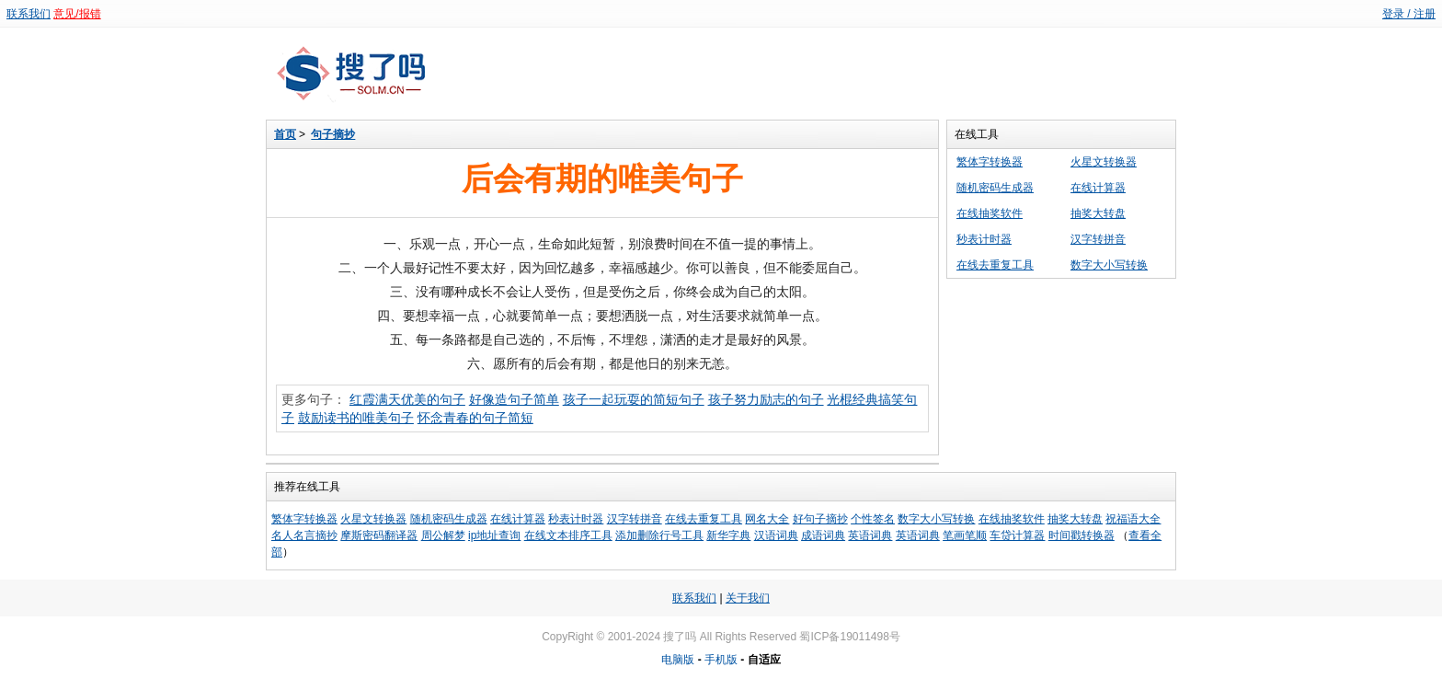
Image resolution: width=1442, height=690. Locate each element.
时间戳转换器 (1081, 535)
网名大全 (767, 518)
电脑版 (677, 659)
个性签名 (873, 518)
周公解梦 (443, 535)
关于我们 (748, 598)
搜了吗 (679, 636)
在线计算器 (1098, 187)
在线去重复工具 (995, 265)
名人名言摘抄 (304, 535)
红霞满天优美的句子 (407, 399)
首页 (285, 134)
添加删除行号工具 (659, 535)
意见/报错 (76, 13)
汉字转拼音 (1098, 239)
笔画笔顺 (965, 535)
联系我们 (28, 13)
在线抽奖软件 (989, 213)
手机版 (721, 659)
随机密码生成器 (995, 187)
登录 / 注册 (1409, 13)
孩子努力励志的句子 (766, 399)
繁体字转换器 (989, 161)
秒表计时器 (984, 239)
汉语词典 (776, 535)
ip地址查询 (494, 535)
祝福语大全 (1133, 518)
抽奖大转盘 (1098, 213)
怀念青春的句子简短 (475, 417)
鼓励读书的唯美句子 (356, 417)
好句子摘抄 (820, 518)
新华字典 (728, 535)
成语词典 (823, 535)
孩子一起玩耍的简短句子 (633, 399)
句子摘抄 (333, 134)
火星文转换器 (1103, 161)
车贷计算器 (1017, 535)
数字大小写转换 (1109, 265)
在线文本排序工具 (568, 535)
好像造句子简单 (514, 399)
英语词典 (870, 535)
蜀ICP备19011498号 (849, 636)
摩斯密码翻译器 (379, 535)
